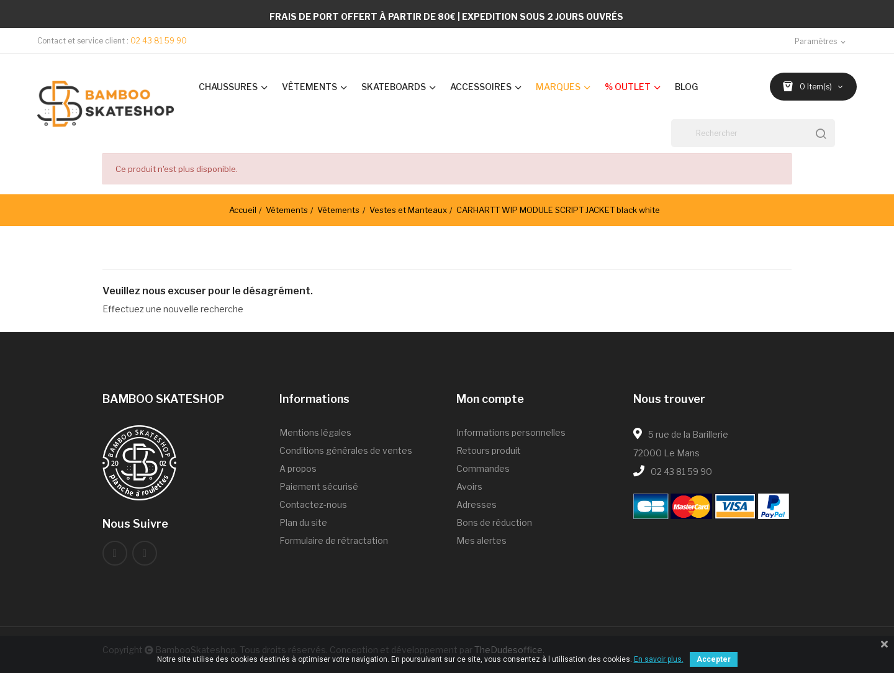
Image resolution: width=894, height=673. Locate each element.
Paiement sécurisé (318, 486)
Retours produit (488, 450)
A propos (298, 468)
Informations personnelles (511, 432)
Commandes (483, 468)
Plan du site (303, 522)
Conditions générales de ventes (345, 450)
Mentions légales (315, 432)
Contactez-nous (313, 504)
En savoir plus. (659, 659)
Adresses (476, 504)
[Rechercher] (753, 133)
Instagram (144, 553)
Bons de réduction (494, 522)
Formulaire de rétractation (333, 540)
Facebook (114, 553)
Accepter (714, 659)
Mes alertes (481, 540)
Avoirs (469, 486)
